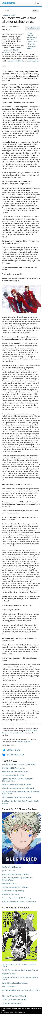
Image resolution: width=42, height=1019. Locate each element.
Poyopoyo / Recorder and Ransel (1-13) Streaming (19, 901)
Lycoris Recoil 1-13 (8, 870)
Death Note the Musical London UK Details (16, 784)
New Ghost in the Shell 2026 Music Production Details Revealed (20, 802)
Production (32, 46)
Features (31, 39)
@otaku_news (13, 750)
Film (35, 42)
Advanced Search (9, 15)
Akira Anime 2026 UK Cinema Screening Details (18, 788)
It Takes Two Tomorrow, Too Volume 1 (14, 999)
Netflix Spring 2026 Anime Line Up (13, 768)
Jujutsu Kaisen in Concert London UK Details (17, 797)
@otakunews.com (15, 754)
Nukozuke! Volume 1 (9, 986)
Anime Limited (33, 61)
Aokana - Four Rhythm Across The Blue (15, 874)
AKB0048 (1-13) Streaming (11, 894)
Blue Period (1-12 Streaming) (11, 867)
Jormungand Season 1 (9, 883)
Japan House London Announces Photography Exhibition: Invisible (17, 780)
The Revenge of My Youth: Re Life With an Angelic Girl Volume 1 (20, 978)
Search (35, 10)
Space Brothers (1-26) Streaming (13, 891)
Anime (30, 33)
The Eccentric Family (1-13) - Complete (15, 887)
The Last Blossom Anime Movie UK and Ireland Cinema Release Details (21, 793)
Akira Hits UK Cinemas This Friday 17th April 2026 (19, 764)
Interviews (31, 44)
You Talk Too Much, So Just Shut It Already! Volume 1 (20, 970)
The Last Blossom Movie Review (13, 775)
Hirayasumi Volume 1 (9, 974)
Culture (30, 35)
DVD (36, 37)
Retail (30, 48)
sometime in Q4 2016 (14, 61)
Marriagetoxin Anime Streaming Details (15, 771)
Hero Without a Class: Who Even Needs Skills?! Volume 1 (21, 991)
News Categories (33, 28)
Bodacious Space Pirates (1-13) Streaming (16, 898)
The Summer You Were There (12, 1003)
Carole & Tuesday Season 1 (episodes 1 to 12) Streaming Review (17, 879)
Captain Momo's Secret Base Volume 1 (15, 983)
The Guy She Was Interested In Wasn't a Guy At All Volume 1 (19, 965)
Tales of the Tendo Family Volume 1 (14, 996)
